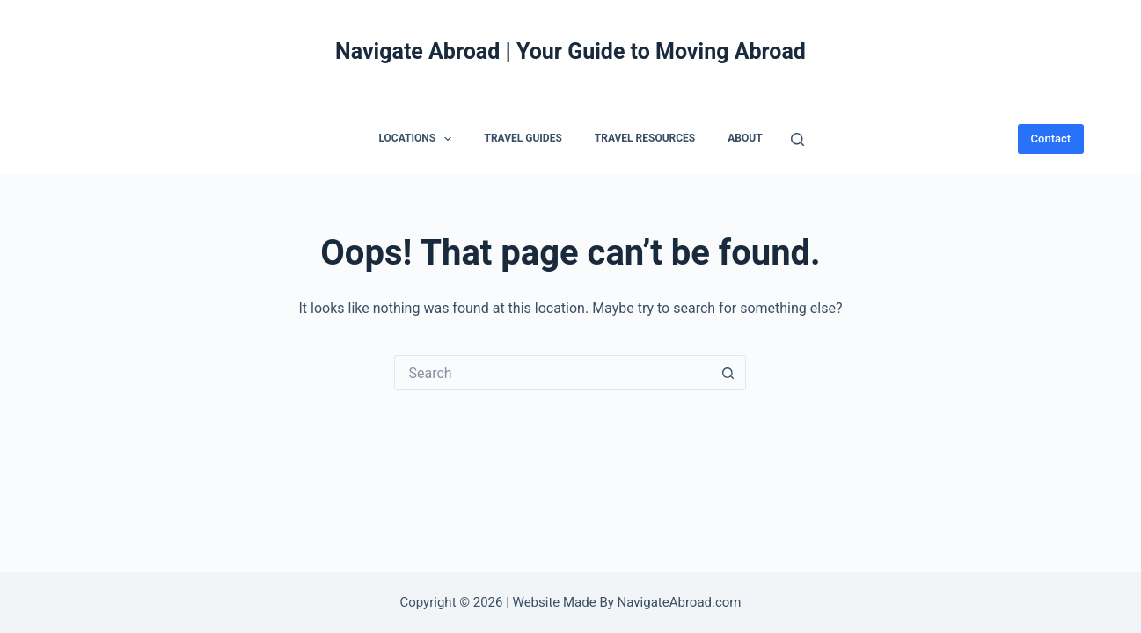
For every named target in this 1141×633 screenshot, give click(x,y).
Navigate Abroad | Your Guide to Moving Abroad (570, 51)
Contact (1051, 138)
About (745, 138)
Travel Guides (522, 138)
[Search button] (728, 372)
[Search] (797, 139)
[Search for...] (552, 372)
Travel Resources (645, 138)
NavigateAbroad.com (680, 602)
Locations (418, 138)
